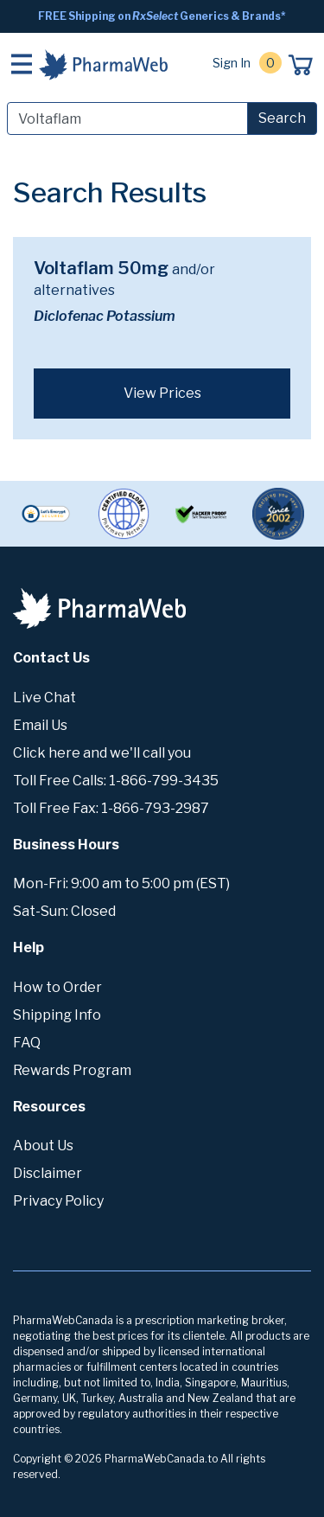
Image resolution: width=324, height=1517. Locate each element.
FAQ (27, 1042)
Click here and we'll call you (102, 753)
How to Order (57, 987)
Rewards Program (72, 1070)
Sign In (232, 62)
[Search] (127, 118)
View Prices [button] (162, 393)
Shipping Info (57, 1015)
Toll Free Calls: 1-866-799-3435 (116, 780)
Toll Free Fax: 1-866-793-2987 (111, 808)
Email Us (40, 725)
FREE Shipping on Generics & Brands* (162, 16)
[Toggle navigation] (21, 64)
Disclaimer (47, 1173)
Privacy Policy (58, 1201)
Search (282, 118)
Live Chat (44, 697)
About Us (43, 1145)
